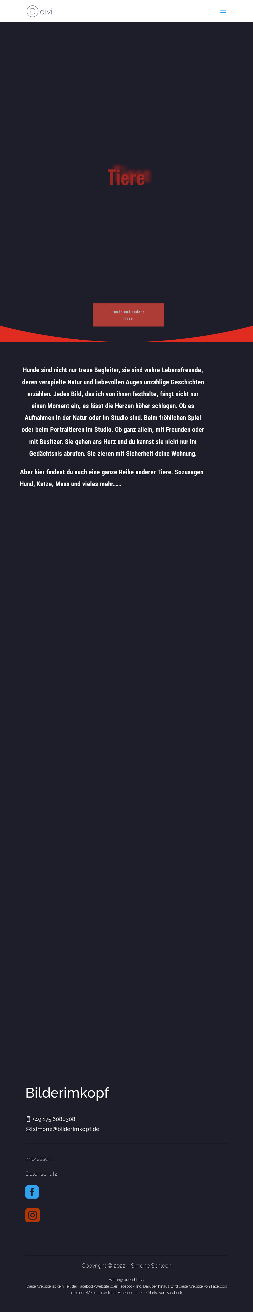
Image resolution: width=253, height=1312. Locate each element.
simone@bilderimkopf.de (66, 1129)
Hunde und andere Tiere (128, 321)
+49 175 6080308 (54, 1119)
